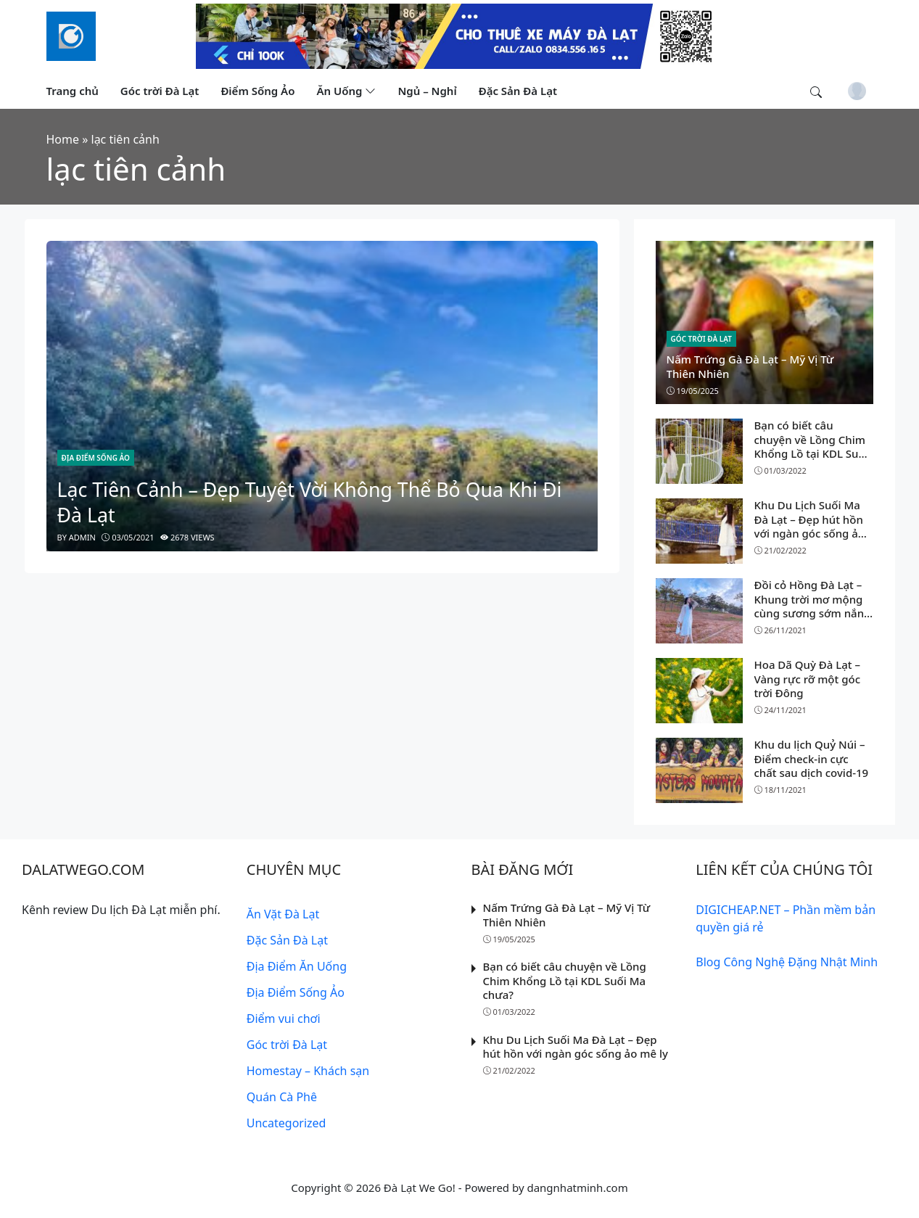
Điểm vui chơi (284, 1018)
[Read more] (460, 35)
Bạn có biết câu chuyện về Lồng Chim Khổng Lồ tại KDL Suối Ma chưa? (811, 446)
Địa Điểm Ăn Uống (297, 966)
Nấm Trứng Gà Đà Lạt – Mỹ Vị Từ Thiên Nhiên (750, 366)
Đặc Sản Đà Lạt (287, 940)
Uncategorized (286, 1123)
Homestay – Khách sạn (308, 1071)
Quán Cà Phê (282, 1097)
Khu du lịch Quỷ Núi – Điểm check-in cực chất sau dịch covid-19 (811, 758)
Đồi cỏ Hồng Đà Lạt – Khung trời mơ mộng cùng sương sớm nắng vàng (812, 606)
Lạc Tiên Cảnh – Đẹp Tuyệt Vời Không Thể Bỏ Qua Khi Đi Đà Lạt (309, 502)
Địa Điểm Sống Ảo (96, 458)
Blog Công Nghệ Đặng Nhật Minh (787, 962)
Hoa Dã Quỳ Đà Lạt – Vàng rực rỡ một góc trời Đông (807, 678)
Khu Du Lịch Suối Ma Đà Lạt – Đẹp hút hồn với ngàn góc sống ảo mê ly (809, 526)
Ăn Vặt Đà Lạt (283, 914)
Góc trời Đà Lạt (701, 339)
